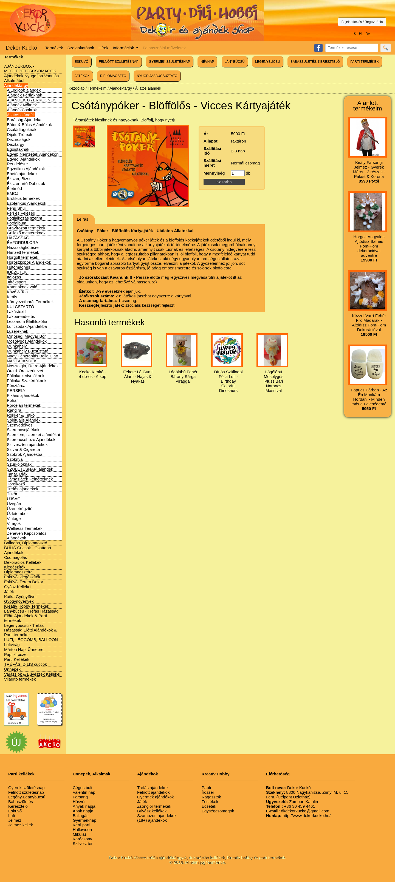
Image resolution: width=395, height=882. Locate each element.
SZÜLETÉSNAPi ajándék (30, 469)
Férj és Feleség (21, 213)
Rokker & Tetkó (21, 415)
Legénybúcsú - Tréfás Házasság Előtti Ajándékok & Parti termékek (30, 630)
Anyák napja (84, 806)
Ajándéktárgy (16, 85)
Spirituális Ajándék (24, 420)
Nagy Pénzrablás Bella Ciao (32, 356)
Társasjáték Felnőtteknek (30, 479)
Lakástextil (16, 311)
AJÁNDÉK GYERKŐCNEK (31, 100)
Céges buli (82, 787)
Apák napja (83, 811)
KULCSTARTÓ (20, 306)
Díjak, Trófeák (19, 134)
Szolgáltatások (80, 47)
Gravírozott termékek (26, 228)
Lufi (11, 815)
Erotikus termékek (23, 198)
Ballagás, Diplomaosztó (25, 542)
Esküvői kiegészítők (22, 576)
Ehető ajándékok (22, 173)
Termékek (54, 47)
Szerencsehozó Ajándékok (31, 439)
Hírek (103, 47)
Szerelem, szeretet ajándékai (33, 434)
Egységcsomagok (218, 811)
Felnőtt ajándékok (153, 792)
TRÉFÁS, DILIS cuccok (25, 664)
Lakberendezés (21, 316)
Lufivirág (12, 644)
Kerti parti (81, 825)
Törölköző (16, 484)
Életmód (14, 188)
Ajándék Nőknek (22, 105)
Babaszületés (20, 801)
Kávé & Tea (17, 291)
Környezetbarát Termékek (30, 301)
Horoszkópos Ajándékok (29, 262)
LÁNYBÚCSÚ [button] (235, 62)
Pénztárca (16, 385)
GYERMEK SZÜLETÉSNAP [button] (169, 62)
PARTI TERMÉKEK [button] (364, 62)
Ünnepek (12, 669)
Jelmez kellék (20, 825)
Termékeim (97, 88)
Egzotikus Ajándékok (26, 168)
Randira (14, 410)
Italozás (14, 277)
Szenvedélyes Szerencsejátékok (23, 427)
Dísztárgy (15, 144)
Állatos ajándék (21, 114)
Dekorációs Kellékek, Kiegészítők (23, 564)
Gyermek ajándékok (155, 797)
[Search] (351, 48)
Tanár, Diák (17, 474)
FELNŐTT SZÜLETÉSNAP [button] (118, 62)
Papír (206, 787)
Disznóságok (18, 139)
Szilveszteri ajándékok (27, 444)
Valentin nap (84, 792)
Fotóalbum (16, 223)
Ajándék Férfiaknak (24, 95)
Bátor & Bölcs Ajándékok (29, 124)
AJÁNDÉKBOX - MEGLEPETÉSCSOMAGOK (30, 68)
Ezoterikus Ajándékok (26, 203)
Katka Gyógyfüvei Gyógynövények (20, 599)
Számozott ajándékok (156, 815)
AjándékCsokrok (22, 109)
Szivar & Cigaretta (23, 449)
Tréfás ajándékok (22, 488)
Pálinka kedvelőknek (25, 375)
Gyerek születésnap (26, 787)
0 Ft (362, 33)
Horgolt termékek (22, 257)
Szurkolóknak (19, 464)
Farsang (80, 797)
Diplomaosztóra (18, 572)
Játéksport (16, 282)
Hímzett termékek (23, 252)
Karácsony (82, 839)
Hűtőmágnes (18, 267)
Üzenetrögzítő (19, 508)
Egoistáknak (18, 149)
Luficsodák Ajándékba (27, 326)
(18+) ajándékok (152, 820)
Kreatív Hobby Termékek (26, 606)
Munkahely (17, 346)
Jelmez (14, 820)
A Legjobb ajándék (24, 90)
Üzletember (17, 513)
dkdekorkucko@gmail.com (297, 811)
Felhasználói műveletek (164, 47)
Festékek (210, 801)
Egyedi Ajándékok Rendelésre (23, 161)
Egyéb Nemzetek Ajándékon (32, 154)
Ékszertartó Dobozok (26, 183)
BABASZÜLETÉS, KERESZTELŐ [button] (315, 62)
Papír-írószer (16, 654)
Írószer (208, 792)
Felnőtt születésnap (26, 792)
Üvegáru (14, 503)
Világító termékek (20, 679)
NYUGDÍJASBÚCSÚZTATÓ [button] (157, 76)
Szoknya (15, 459)
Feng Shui (16, 208)
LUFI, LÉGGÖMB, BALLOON (31, 639)
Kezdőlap (76, 88)
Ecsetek (209, 806)
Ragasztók (211, 797)
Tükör (12, 493)
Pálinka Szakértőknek (26, 380)
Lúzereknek (17, 331)
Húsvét (79, 801)
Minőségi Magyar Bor (26, 336)
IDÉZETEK (17, 272)
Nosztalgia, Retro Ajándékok (32, 365)
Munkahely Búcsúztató (27, 351)
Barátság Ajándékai (24, 119)
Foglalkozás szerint (24, 218)
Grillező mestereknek (26, 233)
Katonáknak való (22, 286)
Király (12, 296)
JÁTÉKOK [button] (82, 76)
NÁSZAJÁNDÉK (22, 361)
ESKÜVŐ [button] (81, 62)
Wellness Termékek (25, 528)
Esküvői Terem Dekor (23, 581)
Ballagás (81, 815)
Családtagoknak (21, 129)
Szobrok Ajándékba (24, 454)
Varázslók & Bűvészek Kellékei (32, 674)
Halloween (82, 829)
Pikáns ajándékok (23, 395)
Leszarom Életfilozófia (27, 321)
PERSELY (16, 390)
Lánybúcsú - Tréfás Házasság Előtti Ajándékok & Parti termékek (31, 616)
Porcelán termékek (24, 405)
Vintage (14, 518)
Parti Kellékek (16, 659)
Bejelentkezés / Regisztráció (362, 22)
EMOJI (13, 193)
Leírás (82, 219)
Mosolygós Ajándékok (27, 341)
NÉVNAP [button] (207, 62)
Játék (9, 591)
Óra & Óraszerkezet (25, 370)
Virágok (14, 523)
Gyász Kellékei (17, 586)
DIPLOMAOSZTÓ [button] (113, 76)
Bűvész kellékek (152, 811)
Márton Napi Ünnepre (23, 649)
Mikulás (80, 834)
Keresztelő (18, 806)
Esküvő (15, 811)
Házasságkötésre (23, 247)
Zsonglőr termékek (154, 806)
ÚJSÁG (14, 498)
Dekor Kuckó (21, 48)
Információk (124, 47)
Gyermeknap (84, 820)
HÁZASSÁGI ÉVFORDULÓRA (22, 240)
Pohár (12, 400)
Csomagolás (15, 557)
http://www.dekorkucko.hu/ (298, 815)
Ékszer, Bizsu (19, 178)
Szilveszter (83, 843)
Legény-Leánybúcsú (26, 797)
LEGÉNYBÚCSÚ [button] (267, 62)
